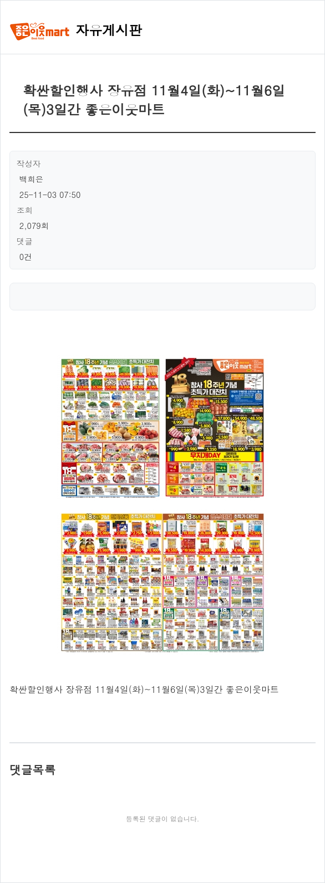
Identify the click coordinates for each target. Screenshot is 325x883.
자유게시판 (75, 30)
